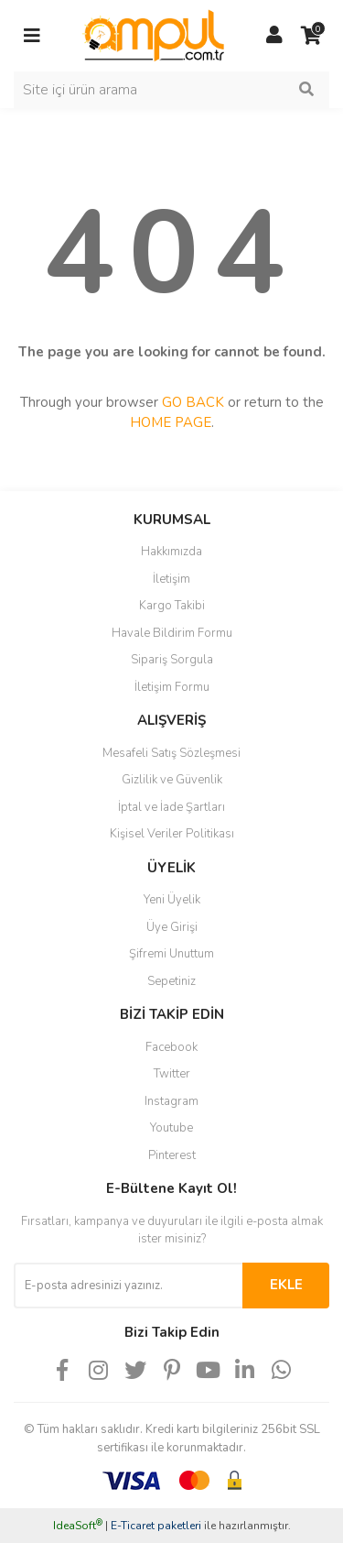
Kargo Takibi (172, 605)
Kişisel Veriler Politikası (172, 834)
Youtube (171, 1128)
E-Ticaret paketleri (156, 1525)
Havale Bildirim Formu (172, 633)
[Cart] (311, 35)
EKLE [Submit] (286, 1284)
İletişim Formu (171, 687)
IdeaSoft (77, 1525)
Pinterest (172, 1155)
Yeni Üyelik (172, 900)
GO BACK (193, 402)
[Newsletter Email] (128, 1285)
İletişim (171, 579)
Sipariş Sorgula (172, 659)
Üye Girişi (172, 927)
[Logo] (153, 34)
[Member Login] (274, 35)
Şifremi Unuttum (171, 954)
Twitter (172, 1074)
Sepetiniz (171, 981)
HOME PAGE (170, 422)
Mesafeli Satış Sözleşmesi (171, 753)
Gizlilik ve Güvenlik (172, 780)
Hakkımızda (171, 551)
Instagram (171, 1101)
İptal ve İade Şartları (171, 807)
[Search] (171, 89)
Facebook (171, 1047)
